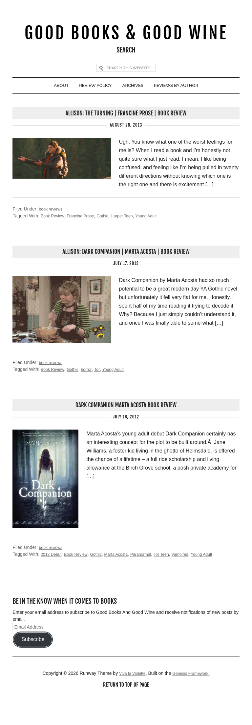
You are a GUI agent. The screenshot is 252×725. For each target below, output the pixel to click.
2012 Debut (52, 580)
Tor (103, 394)
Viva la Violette (130, 699)
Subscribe (32, 665)
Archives (134, 108)
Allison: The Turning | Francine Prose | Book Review (126, 137)
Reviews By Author (183, 108)
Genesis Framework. (193, 699)
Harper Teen (132, 240)
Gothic (109, 240)
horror (92, 394)
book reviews (52, 233)
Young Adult (159, 240)
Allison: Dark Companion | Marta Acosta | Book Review (126, 276)
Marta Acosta (125, 580)
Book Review (54, 240)
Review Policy (91, 108)
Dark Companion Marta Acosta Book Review (126, 431)
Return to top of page (126, 711)
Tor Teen (176, 580)
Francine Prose (85, 240)
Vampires (197, 580)
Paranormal (153, 580)
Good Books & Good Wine (126, 43)
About (52, 108)
